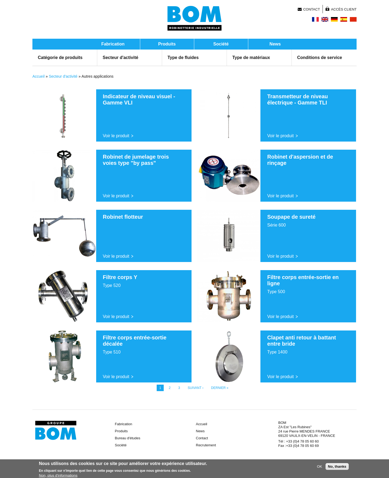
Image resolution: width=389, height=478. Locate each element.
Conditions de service (319, 57)
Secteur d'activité (120, 57)
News (275, 44)
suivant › (195, 388)
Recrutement (206, 445)
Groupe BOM (55, 430)
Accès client (344, 9)
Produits (167, 44)
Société (221, 44)
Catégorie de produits (60, 57)
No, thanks (337, 467)
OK (319, 467)
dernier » (219, 388)
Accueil (38, 76)
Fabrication (113, 44)
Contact (311, 9)
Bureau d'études (127, 438)
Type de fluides (183, 57)
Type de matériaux (251, 57)
